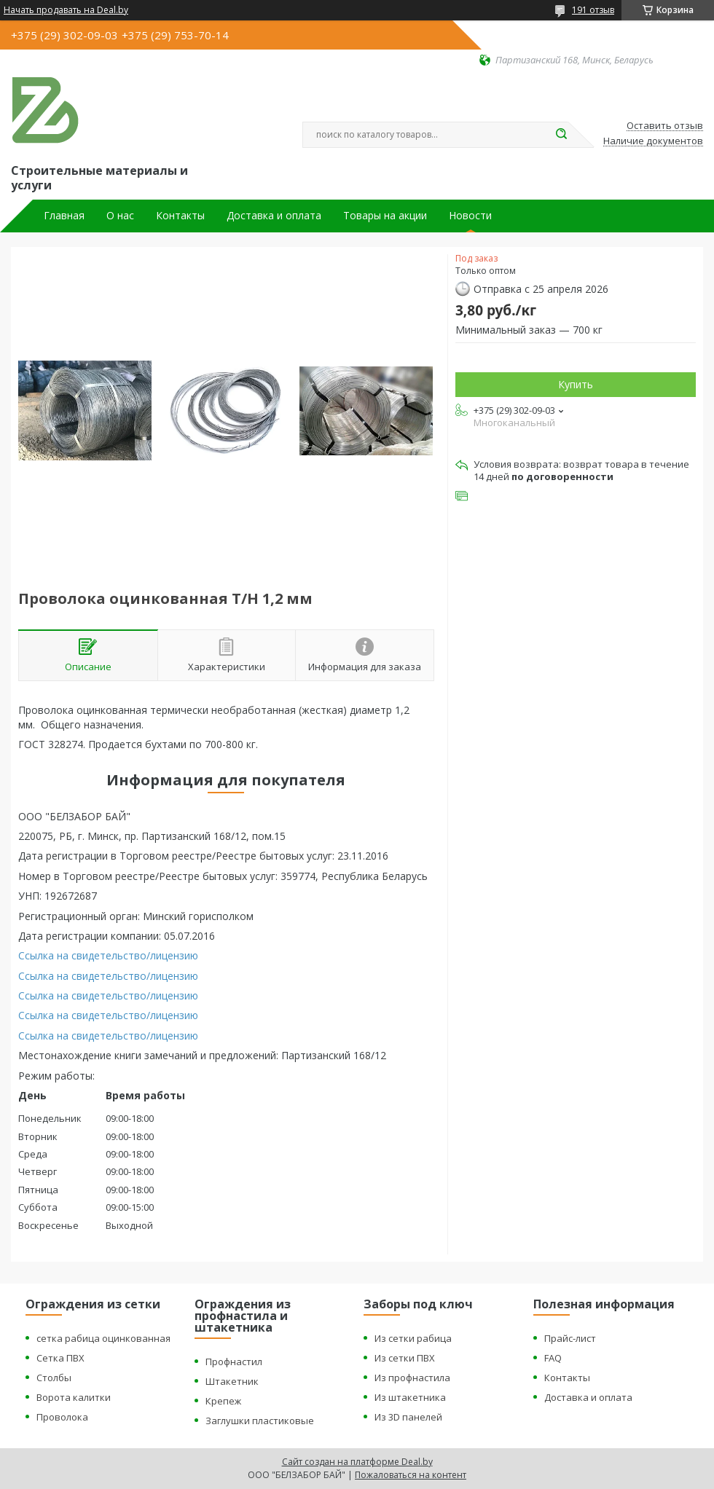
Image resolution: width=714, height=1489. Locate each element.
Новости (470, 216)
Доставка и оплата (274, 216)
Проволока (62, 1416)
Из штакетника (410, 1397)
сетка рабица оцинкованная (103, 1338)
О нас (120, 216)
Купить (575, 384)
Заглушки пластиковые (259, 1420)
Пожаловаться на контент (410, 1475)
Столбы (53, 1377)
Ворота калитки (73, 1397)
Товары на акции (385, 216)
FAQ (553, 1357)
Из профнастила (412, 1377)
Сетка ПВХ (60, 1357)
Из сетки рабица (413, 1338)
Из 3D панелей (408, 1416)
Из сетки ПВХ (404, 1357)
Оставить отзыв (665, 126)
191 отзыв (593, 10)
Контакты (180, 216)
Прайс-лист (570, 1338)
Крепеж (223, 1400)
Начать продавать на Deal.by (66, 10)
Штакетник (232, 1381)
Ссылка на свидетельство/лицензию (108, 955)
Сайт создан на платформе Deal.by (357, 1461)
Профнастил (233, 1361)
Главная (64, 216)
